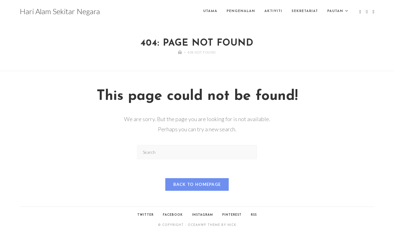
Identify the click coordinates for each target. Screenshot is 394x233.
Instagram (202, 215)
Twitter (145, 215)
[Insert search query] (197, 152)
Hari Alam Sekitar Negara (60, 11)
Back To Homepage (197, 184)
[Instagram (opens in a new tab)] (373, 11)
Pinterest (232, 215)
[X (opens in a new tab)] (360, 11)
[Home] (180, 52)
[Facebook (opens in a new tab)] (367, 11)
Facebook (173, 215)
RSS (254, 215)
